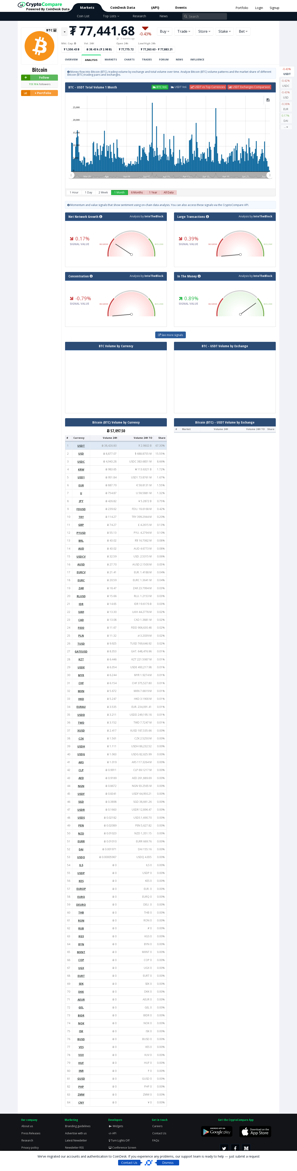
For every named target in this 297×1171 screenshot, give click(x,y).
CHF (81, 683)
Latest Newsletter (76, 1140)
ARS (81, 762)
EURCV (81, 572)
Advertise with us (76, 1133)
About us (27, 1126)
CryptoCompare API (235, 205)
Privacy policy (30, 1148)
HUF (81, 1063)
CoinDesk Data (122, 7)
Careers (157, 1126)
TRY (81, 517)
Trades (147, 59)
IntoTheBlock (153, 216)
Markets (87, 7)
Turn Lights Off (119, 1140)
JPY (81, 501)
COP (81, 960)
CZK (81, 739)
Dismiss (168, 1162)
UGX (81, 968)
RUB (81, 928)
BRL (81, 541)
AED (81, 778)
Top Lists (111, 16)
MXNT (81, 952)
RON (81, 921)
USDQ (81, 857)
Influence (197, 59)
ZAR (81, 588)
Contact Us (159, 1133)
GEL (81, 1007)
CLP (81, 770)
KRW (81, 469)
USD (286, 94)
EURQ (81, 897)
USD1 (81, 477)
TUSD (81, 644)
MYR (81, 675)
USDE (81, 667)
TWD (81, 723)
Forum (164, 59)
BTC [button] (51, 30)
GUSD (81, 1079)
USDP (81, 873)
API (112, 1133)
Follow (35, 77)
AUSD (81, 564)
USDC (286, 83)
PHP (81, 1087)
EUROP (81, 889)
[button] (159, 87)
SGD (81, 802)
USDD (81, 715)
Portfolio (241, 8)
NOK (81, 1023)
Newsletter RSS (74, 1148)
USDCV (81, 557)
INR (81, 1071)
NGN (81, 786)
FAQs (155, 1140)
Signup (274, 8)
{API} (155, 7)
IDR (81, 604)
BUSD (81, 1039)
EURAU (81, 707)
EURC (81, 580)
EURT (81, 976)
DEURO (81, 905)
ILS (81, 865)
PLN (81, 636)
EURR (81, 841)
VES (81, 1047)
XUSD (81, 730)
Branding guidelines (77, 1126)
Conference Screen (122, 1148)
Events (181, 7)
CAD (81, 620)
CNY (81, 1103)
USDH (81, 746)
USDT (287, 71)
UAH (81, 612)
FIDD (81, 628)
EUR (286, 106)
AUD (81, 548)
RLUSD (81, 596)
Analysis (91, 60)
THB (81, 912)
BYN (81, 944)
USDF (81, 794)
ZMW (81, 1094)
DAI (286, 118)
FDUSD (81, 509)
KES (81, 881)
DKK (81, 992)
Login (259, 8)
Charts (129, 59)
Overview (71, 59)
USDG (81, 754)
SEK (81, 984)
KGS (81, 936)
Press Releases (30, 1133)
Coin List (83, 16)
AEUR (81, 1000)
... (286, 127)
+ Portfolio (36, 93)
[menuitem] (170, 175)
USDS (81, 818)
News (163, 16)
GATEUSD (81, 651)
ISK (81, 1031)
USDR (81, 810)
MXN (81, 691)
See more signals (170, 335)
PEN (81, 825)
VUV (81, 1055)
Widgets (116, 1126)
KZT (81, 659)
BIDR (81, 1015)
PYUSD (81, 533)
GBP (81, 525)
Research (139, 16)
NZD (81, 833)
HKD (81, 699)
